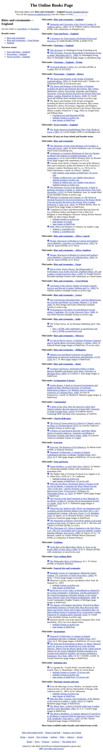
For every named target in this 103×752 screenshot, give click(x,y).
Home (23, 737)
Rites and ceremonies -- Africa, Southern (72, 250)
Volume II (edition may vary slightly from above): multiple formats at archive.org (73, 183)
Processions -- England (17, 54)
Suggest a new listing (72, 732)
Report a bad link (52, 732)
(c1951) (62, 67)
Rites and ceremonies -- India (67, 319)
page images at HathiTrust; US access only (70, 481)
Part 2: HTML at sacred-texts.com (67, 331)
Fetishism (58, 542)
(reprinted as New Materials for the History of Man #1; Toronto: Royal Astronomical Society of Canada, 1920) (73, 500)
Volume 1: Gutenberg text (63, 229)
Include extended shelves (76, 12)
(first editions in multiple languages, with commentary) (73, 155)
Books (29, 742)
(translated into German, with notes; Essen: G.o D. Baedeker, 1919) (73, 512)
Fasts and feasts (61, 462)
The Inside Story (69, 742)
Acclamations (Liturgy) (64, 380)
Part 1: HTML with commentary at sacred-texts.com (74, 329)
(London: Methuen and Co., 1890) (72, 287)
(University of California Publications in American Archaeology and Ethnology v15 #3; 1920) (73, 357)
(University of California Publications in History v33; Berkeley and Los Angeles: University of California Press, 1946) (72, 389)
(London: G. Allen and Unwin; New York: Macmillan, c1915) (74, 189)
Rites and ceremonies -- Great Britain (23, 40)
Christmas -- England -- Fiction (68, 62)
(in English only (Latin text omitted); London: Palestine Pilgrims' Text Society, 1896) (74, 530)
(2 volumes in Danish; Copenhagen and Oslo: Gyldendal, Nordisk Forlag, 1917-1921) (71, 454)
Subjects (70, 737)
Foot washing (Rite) (63, 556)
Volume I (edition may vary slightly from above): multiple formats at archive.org (73, 178)
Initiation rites (60, 663)
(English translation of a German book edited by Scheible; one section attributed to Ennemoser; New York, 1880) (74, 650)
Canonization (60, 402)
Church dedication (62, 418)
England (10, 43)
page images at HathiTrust (63, 120)
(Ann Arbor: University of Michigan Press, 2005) (71, 371)
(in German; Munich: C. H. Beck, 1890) (74, 302)
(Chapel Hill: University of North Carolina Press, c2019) (73, 409)
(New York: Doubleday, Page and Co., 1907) (73, 716)
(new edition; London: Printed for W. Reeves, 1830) (74, 91)
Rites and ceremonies (16, 38)
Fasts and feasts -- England (18, 52)
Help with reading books (32, 732)
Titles (62, 737)
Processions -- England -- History (69, 74)
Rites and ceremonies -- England (68, 19)
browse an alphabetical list (39, 14)
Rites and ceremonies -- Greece (68, 295)
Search (31, 737)
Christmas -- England (63, 45)
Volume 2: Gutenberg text (63, 231)
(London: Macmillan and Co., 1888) (74, 54)
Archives (56, 742)
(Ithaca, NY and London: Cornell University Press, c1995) (74, 271)
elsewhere (35, 29)
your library (22, 29)
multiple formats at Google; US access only (71, 672)
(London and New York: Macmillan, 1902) (73, 707)
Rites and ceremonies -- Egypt (67, 264)
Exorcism (58, 442)
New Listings (42, 737)
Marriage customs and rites (66, 682)
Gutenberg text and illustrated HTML (68, 115)
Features (45, 742)
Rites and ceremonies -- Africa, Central (71, 236)
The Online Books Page (51, 5)
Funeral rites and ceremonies (67, 568)
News (37, 742)
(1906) (71, 548)
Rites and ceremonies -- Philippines (70, 350)
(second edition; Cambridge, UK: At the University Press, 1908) (71, 311)
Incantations (59, 631)
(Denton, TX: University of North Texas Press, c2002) (71, 574)
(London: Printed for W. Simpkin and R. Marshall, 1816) (74, 610)
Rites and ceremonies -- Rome (67, 364)
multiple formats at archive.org (65, 118)
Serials (80, 737)
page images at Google (62, 222)
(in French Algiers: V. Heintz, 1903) (74, 341)
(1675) (73, 424)
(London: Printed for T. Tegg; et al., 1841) (74, 201)
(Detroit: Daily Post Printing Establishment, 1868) (73, 594)
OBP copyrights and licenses (51, 748)
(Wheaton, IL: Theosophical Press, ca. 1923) (73, 489)
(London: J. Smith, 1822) (73, 700)
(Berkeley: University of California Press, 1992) (72, 242)
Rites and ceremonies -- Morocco (69, 336)
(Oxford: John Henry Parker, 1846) (71, 433)
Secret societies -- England (18, 57)
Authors (53, 737)
